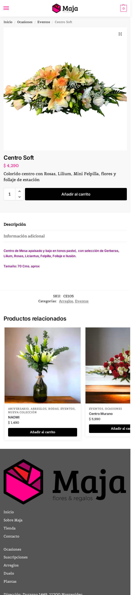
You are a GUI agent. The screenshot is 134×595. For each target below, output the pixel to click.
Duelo (9, 573)
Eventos (43, 22)
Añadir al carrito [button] (42, 432)
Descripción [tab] (15, 224)
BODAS (53, 408)
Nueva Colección (22, 412)
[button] (123, 8)
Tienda (9, 528)
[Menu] (11, 8)
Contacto (11, 536)
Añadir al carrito (75, 194)
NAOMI (14, 417)
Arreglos (66, 301)
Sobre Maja (13, 520)
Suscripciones (16, 557)
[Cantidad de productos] (9, 194)
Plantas (10, 581)
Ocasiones (24, 22)
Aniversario (18, 408)
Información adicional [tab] (24, 236)
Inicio (8, 22)
